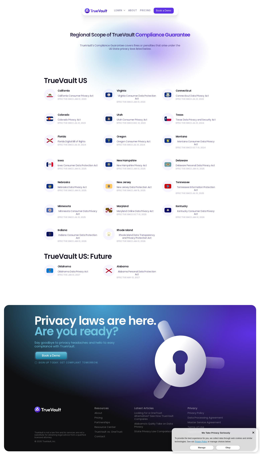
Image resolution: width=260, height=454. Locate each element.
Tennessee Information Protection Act (196, 189)
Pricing (98, 418)
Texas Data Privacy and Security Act (196, 119)
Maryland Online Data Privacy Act (135, 211)
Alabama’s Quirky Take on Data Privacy (153, 426)
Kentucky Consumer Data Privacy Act (195, 212)
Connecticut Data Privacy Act (192, 95)
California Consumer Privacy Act (75, 95)
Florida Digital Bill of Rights (71, 141)
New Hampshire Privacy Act (132, 165)
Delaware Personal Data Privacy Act (195, 165)
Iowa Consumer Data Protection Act (78, 165)
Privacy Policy (196, 414)
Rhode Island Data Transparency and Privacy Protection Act (137, 236)
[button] (119, 10)
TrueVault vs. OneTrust (108, 432)
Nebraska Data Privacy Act (72, 187)
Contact (99, 437)
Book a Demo (163, 10)
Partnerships (102, 423)
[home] (96, 10)
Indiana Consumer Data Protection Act (78, 236)
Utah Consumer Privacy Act (132, 119)
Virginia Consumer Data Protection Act (137, 97)
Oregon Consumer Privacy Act (133, 141)
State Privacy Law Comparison (153, 432)
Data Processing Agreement (205, 419)
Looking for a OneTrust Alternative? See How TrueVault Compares (154, 417)
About (132, 10)
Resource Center (105, 428)
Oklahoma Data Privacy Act (73, 272)
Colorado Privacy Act (69, 119)
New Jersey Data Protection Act (134, 187)
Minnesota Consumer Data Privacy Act (78, 212)
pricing (145, 10)
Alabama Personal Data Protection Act (137, 274)
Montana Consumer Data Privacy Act (195, 143)
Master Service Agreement (204, 423)
